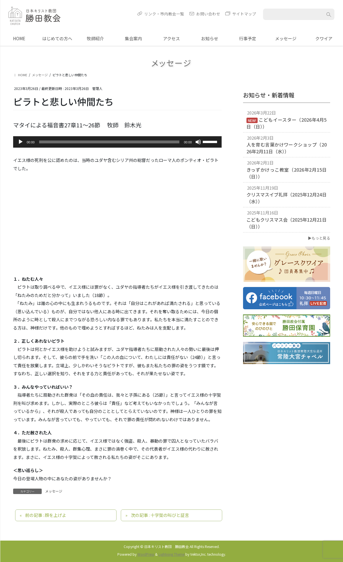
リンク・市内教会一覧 (164, 14)
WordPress (145, 554)
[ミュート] (198, 142)
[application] (117, 142)
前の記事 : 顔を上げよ (45, 515)
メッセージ (53, 491)
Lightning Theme (171, 554)
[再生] (20, 142)
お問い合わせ (208, 14)
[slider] (109, 141)
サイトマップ (244, 14)
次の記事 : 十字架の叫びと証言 (160, 515)
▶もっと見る (319, 238)
